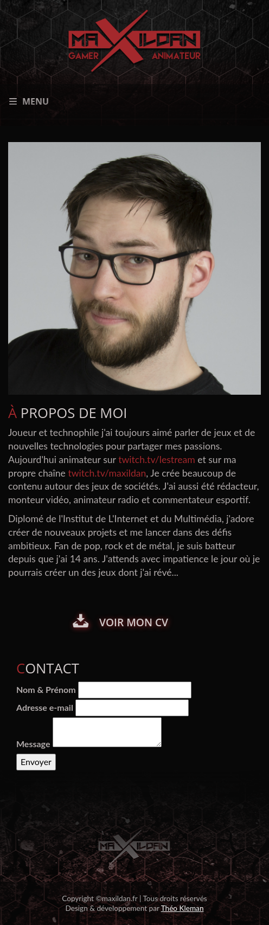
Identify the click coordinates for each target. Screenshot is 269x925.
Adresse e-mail (44, 707)
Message (33, 743)
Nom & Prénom (46, 689)
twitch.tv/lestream (156, 459)
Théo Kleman (182, 908)
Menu (29, 101)
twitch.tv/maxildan (107, 473)
